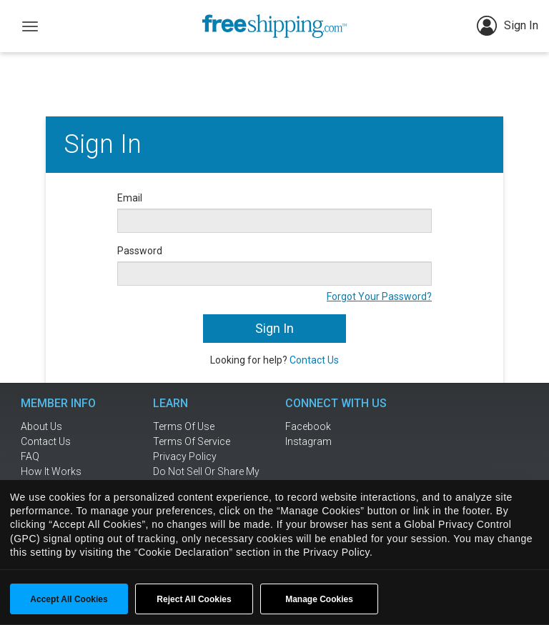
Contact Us (314, 360)
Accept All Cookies (68, 599)
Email (129, 198)
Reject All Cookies (194, 599)
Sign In (507, 26)
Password (139, 250)
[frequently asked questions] (67, 456)
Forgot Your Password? (379, 296)
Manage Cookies (319, 599)
